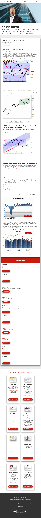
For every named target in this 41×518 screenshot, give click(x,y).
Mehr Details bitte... (13, 399)
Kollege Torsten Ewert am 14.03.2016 (21, 168)
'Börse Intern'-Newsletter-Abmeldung (20, 497)
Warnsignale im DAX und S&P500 (26, 33)
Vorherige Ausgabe (6, 45)
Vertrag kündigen (20, 506)
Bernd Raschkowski (14, 390)
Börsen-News (9, 33)
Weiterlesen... (6, 270)
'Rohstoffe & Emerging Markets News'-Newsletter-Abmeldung (20, 499)
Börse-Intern (16, 33)
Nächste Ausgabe (6, 43)
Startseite (4, 33)
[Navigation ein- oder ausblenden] (36, 1)
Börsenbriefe (20, 503)
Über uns (31, 503)
